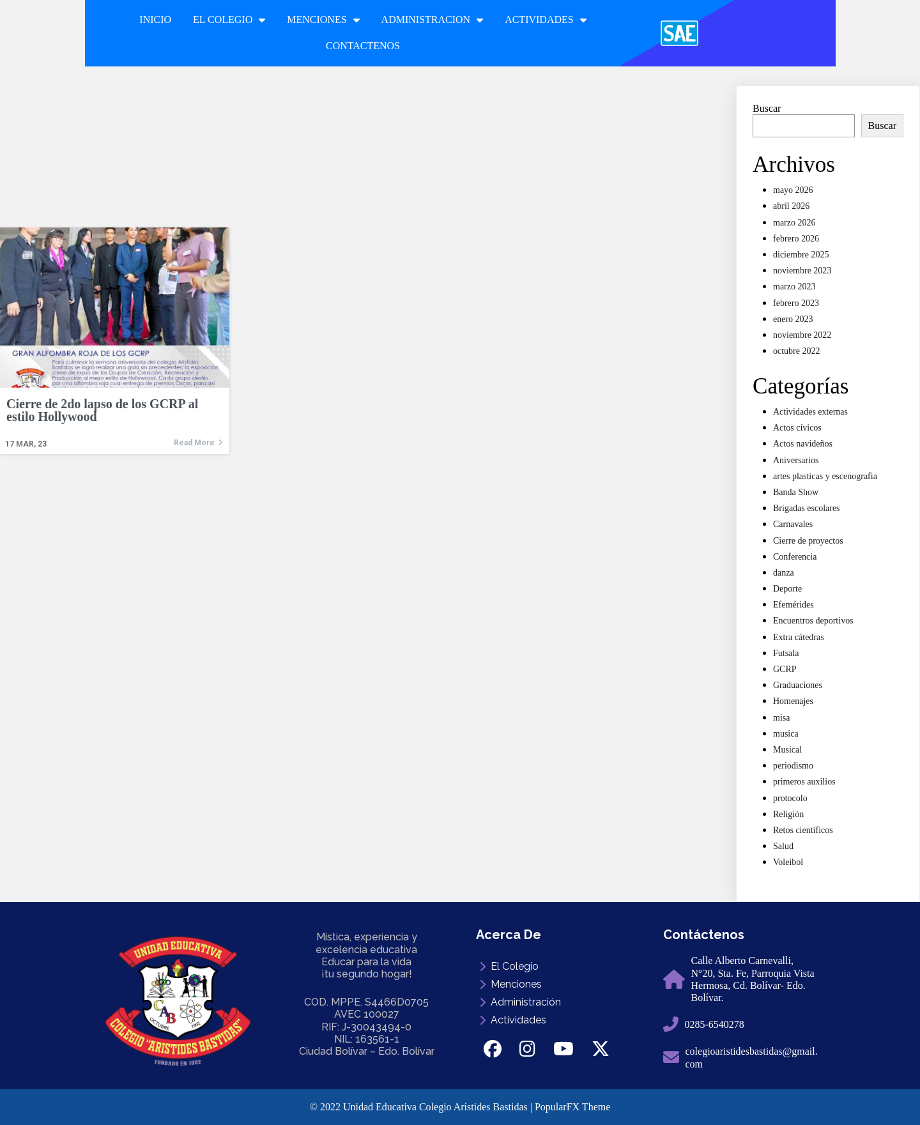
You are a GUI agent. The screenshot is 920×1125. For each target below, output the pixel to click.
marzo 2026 (794, 222)
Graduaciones (797, 685)
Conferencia (794, 557)
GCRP (785, 669)
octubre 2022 (796, 351)
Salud (783, 846)
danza (783, 573)
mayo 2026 (793, 190)
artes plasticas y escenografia (825, 476)
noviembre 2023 (802, 270)
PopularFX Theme (572, 1106)
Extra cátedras (798, 637)
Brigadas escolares (806, 508)
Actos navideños (802, 443)
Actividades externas (810, 412)
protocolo (790, 798)
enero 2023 (793, 319)
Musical (787, 749)
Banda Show (795, 492)
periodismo (793, 765)
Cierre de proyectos (808, 541)
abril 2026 (791, 206)
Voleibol (788, 862)
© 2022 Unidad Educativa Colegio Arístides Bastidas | (422, 1106)
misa (781, 718)
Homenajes (793, 701)
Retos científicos (803, 830)
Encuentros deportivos (813, 620)
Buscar (767, 108)
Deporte (787, 588)
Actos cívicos (797, 427)
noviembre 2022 (802, 335)
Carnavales (793, 524)
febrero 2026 (796, 238)
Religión (788, 814)
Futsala (786, 653)
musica (786, 734)
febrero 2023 (796, 303)
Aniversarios (796, 460)
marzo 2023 (794, 286)
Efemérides (793, 604)
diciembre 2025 (801, 254)
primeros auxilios (804, 781)
